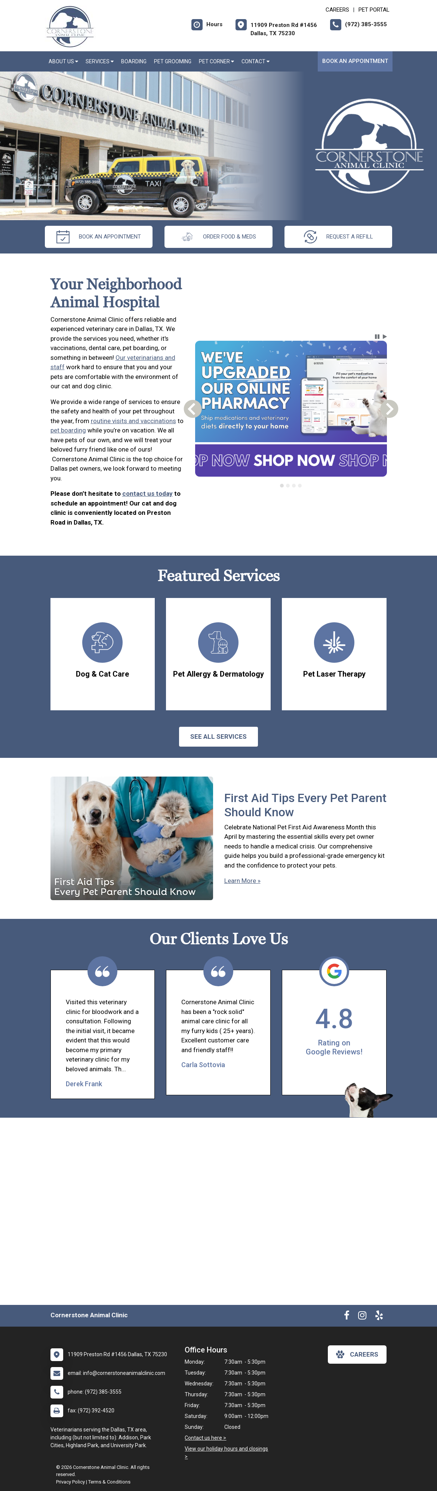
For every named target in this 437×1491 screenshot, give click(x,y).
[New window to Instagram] (362, 1317)
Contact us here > (205, 1438)
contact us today (147, 493)
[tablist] (291, 485)
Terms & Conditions (109, 1482)
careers (357, 1354)
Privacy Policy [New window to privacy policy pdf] (70, 1482)
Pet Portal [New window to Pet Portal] (374, 9)
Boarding (134, 61)
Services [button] (100, 61)
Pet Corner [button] (216, 61)
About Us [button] (63, 61)
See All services (218, 736)
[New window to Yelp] (379, 1317)
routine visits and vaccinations (133, 421)
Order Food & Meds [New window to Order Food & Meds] (218, 236)
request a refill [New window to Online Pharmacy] (338, 236)
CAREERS (337, 9)
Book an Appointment (355, 61)
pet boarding (68, 430)
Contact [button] (255, 61)
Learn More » (242, 880)
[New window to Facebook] (346, 1317)
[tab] (282, 485)
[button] (377, 337)
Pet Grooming (172, 61)
